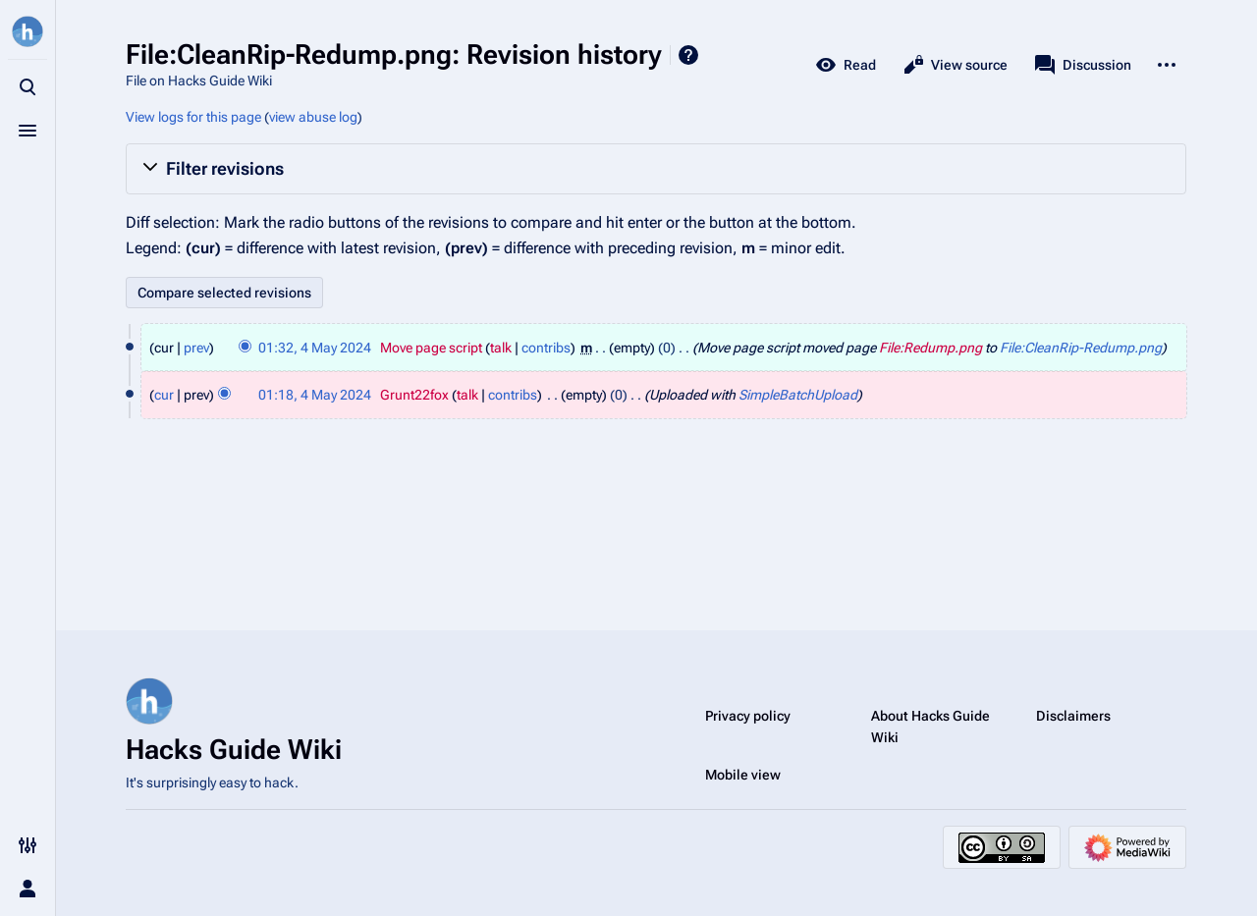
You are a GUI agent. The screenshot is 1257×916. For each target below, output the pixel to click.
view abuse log (313, 117)
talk (501, 347)
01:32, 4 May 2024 (314, 347)
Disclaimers (1073, 716)
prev (196, 347)
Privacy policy (748, 716)
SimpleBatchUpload (797, 395)
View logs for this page (193, 117)
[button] (656, 168)
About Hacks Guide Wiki (930, 726)
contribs (546, 347)
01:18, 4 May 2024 (314, 395)
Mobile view (743, 774)
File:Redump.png (930, 347)
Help (688, 55)
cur (164, 395)
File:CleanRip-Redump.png (1081, 347)
